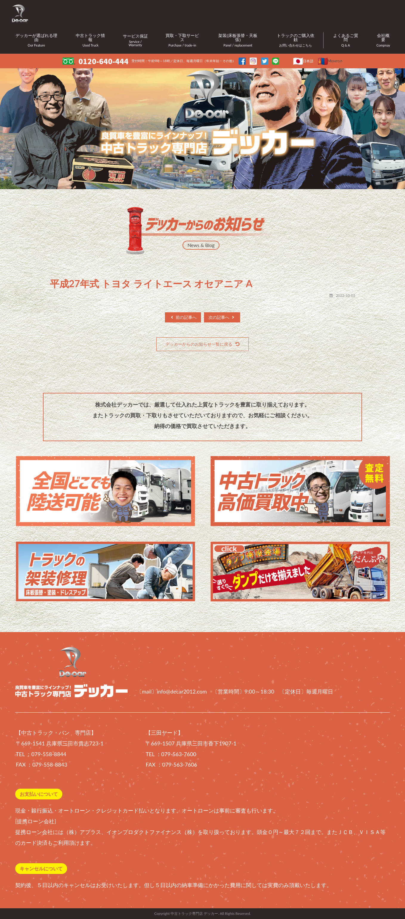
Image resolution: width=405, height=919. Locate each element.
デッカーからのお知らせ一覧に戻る (202, 344)
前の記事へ (184, 317)
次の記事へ (221, 317)
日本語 (308, 61)
